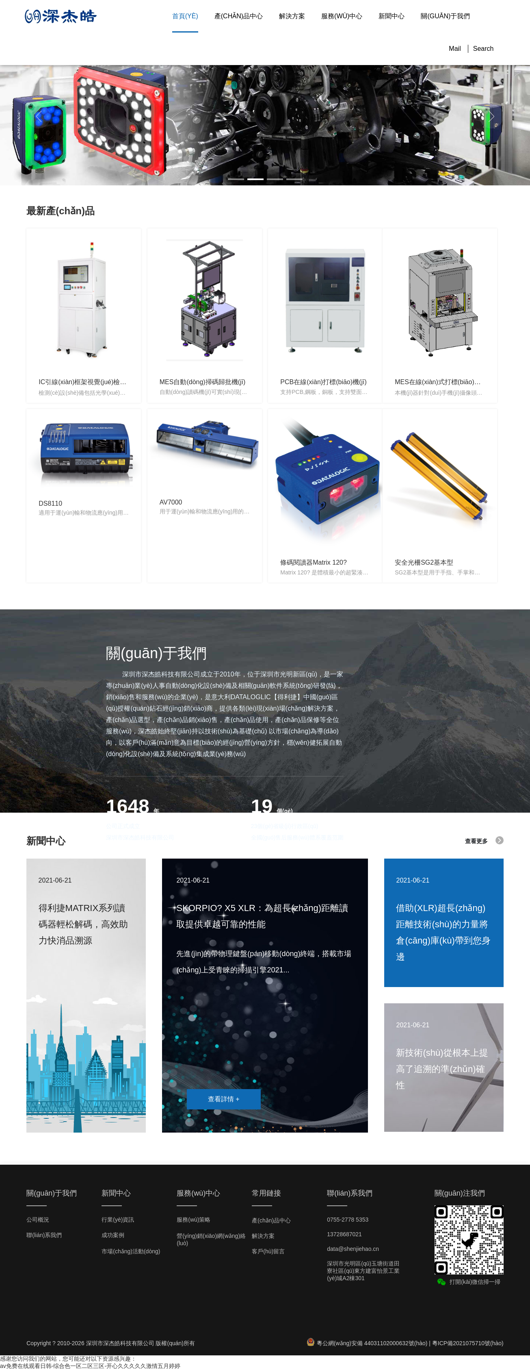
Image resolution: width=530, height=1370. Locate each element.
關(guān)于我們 (445, 16)
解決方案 (292, 16)
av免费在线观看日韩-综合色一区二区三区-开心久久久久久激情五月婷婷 (90, 1366)
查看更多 (484, 840)
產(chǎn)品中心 (238, 16)
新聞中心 (392, 16)
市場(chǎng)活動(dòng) (131, 1251)
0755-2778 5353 (347, 1219)
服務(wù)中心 (341, 16)
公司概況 (37, 1219)
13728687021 (344, 1234)
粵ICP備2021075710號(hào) (468, 1343)
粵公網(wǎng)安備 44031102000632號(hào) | (369, 1343)
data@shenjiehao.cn (353, 1249)
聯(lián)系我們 (44, 1235)
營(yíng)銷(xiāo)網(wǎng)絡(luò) (211, 1239)
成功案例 (113, 1235)
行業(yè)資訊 (118, 1219)
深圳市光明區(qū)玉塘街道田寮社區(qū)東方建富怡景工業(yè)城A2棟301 (363, 1270)
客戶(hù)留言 (268, 1251)
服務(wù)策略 (193, 1219)
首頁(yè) (185, 16)
